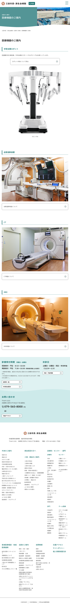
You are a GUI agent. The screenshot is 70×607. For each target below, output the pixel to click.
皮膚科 (49, 481)
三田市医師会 (33, 602)
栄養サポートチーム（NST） (63, 526)
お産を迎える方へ (7, 471)
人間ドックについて (7, 476)
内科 (48, 459)
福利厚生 (38, 561)
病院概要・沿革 (23, 554)
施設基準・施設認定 (24, 556)
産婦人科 (49, 486)
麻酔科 (49, 500)
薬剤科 (49, 513)
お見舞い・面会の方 (30, 480)
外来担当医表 (7, 387)
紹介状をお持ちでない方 (9, 481)
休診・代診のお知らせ (8, 467)
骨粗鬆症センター (63, 466)
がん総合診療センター (63, 470)
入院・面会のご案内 (32, 457)
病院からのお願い (7, 495)
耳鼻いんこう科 (51, 491)
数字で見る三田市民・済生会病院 (43, 564)
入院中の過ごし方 (30, 466)
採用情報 (39, 545)
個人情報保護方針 (59, 551)
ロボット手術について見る (20, 62)
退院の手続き (28, 468)
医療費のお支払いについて (9, 485)
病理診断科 (50, 502)
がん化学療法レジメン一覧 (9, 569)
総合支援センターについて (9, 552)
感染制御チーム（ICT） (63, 520)
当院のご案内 (24, 545)
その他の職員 (40, 558)
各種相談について (7, 555)
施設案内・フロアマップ (9, 500)
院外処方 (4, 567)
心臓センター (62, 459)
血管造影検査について (10, 207)
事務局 (49, 533)
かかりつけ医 (5, 460)
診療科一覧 (6, 382)
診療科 (49, 455)
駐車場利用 (28, 482)
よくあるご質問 (6, 497)
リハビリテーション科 (51, 494)
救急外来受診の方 (7, 462)
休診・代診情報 (48, 373)
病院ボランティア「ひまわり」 (26, 585)
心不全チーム (62, 514)
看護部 (49, 531)
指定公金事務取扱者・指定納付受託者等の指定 (26, 589)
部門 (48, 506)
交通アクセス (7, 416)
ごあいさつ (22, 551)
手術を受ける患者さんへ (9, 478)
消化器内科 (50, 461)
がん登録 (21, 570)
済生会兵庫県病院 (44, 602)
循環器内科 (50, 463)
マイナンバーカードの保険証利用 (11, 483)
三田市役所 (24, 602)
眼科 (48, 488)
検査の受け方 (5, 474)
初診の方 (4, 455)
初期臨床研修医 (40, 554)
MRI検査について (9, 346)
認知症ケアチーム (63, 530)
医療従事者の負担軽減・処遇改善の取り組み (26, 573)
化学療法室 (50, 528)
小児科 (49, 468)
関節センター (62, 463)
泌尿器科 (49, 484)
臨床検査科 (50, 517)
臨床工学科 (50, 526)
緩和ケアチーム (63, 533)
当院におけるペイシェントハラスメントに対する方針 (26, 578)
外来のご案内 (7, 451)
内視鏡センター (63, 461)
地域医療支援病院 (7, 560)
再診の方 (4, 457)
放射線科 (49, 497)
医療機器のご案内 (24, 568)
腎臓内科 (49, 466)
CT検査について (9, 277)
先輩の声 (38, 567)
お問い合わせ (40, 569)
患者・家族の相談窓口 (8, 493)
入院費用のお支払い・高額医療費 (34, 473)
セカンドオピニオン (7, 490)
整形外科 (49, 474)
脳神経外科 (50, 479)
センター (61, 455)
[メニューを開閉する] (67, 3)
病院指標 (21, 563)
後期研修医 (39, 551)
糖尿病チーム (62, 538)
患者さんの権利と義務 (25, 558)
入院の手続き (28, 461)
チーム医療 (62, 506)
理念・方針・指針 (24, 549)
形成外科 (49, 477)
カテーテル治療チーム (63, 511)
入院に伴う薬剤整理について (9, 563)
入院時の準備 (28, 463)
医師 (37, 549)
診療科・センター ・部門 (56, 451)
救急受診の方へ (30, 451)
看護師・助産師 (40, 556)
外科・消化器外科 (51, 471)
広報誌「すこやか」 (24, 582)
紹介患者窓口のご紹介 (8, 558)
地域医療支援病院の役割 (26, 561)
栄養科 (49, 524)
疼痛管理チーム (63, 536)
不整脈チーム (62, 517)
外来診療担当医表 (7, 464)
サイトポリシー (58, 548)
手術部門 (49, 510)
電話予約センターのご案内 (9, 469)
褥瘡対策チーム (63, 523)
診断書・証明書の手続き (9, 488)
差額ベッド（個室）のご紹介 (33, 475)
